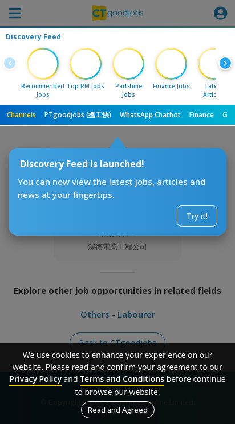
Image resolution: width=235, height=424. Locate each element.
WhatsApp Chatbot (150, 115)
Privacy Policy (35, 378)
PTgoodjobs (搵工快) (77, 115)
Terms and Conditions (122, 378)
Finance (201, 115)
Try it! (197, 216)
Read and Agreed (118, 410)
